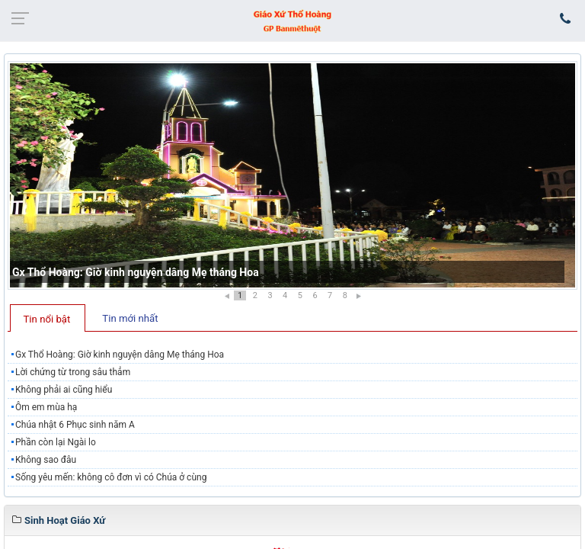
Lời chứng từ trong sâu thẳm (72, 372)
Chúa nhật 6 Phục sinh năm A (75, 424)
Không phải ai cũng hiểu (63, 389)
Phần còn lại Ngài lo (55, 442)
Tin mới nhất (130, 318)
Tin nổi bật (47, 319)
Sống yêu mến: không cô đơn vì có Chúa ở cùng (110, 477)
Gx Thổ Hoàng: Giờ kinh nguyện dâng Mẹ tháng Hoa (135, 272)
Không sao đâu (45, 459)
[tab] (47, 318)
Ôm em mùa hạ (46, 407)
